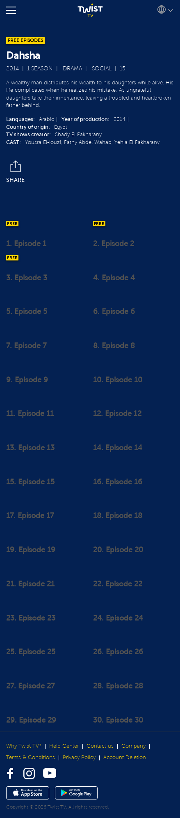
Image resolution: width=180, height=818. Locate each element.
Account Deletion (124, 757)
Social (102, 68)
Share (15, 171)
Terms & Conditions (30, 757)
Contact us (100, 746)
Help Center (64, 746)
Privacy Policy (79, 757)
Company (133, 746)
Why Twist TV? (23, 746)
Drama (72, 68)
